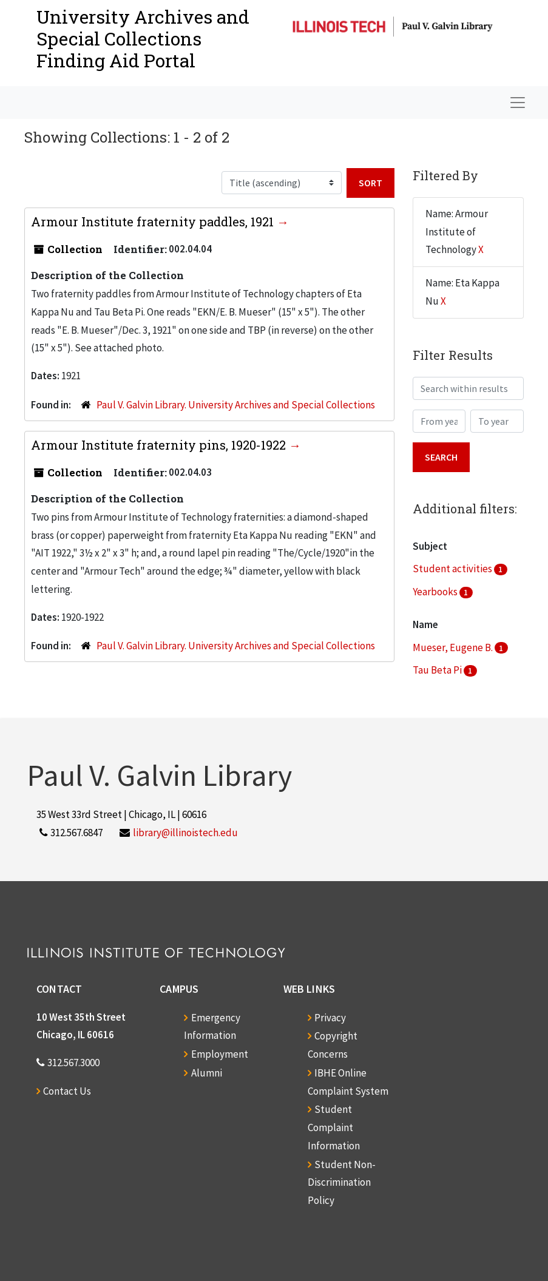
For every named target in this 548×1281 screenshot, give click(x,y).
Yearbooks (436, 591)
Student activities (453, 568)
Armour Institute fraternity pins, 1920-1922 (160, 445)
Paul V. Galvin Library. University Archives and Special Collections (235, 404)
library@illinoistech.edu (185, 832)
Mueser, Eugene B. (454, 647)
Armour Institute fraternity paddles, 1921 (154, 221)
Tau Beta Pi (438, 670)
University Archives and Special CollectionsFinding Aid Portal (142, 38)
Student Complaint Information (334, 1127)
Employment (219, 1054)
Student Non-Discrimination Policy (342, 1183)
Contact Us (67, 1091)
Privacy (330, 1017)
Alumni (206, 1073)
